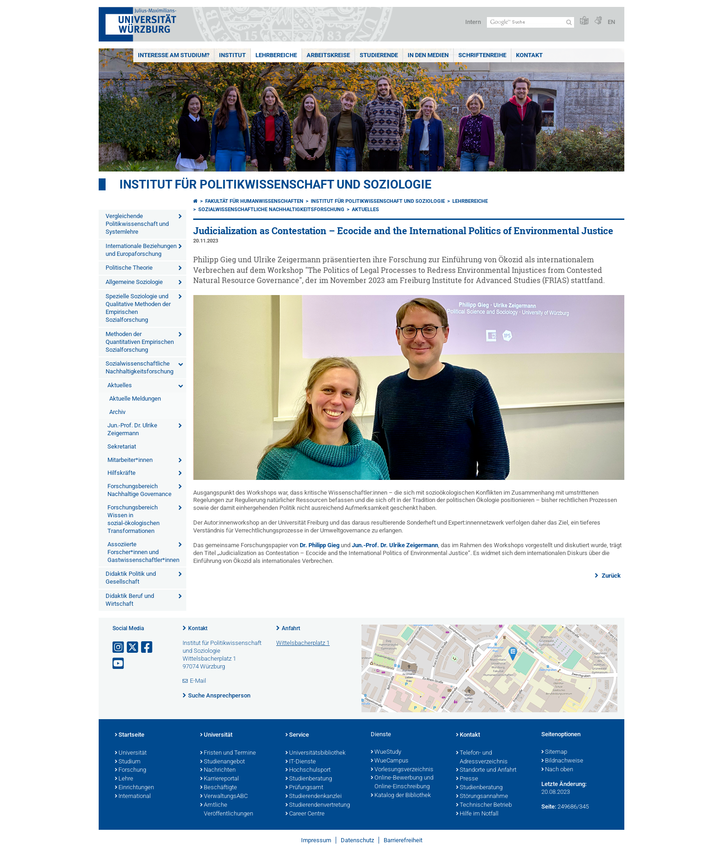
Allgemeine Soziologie (134, 281)
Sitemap (554, 752)
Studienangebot (222, 762)
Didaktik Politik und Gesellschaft (131, 577)
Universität (131, 753)
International (133, 796)
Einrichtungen (134, 788)
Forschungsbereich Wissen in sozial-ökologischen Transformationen (133, 519)
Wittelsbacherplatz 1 (303, 642)
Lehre (124, 779)
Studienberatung (308, 779)
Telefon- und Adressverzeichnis (482, 757)
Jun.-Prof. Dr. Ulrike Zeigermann (132, 429)
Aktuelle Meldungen (135, 398)
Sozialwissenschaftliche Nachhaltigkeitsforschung (139, 367)
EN (611, 21)
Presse (467, 779)
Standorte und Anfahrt (486, 770)
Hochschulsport (308, 770)
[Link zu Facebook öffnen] (147, 647)
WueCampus (390, 761)
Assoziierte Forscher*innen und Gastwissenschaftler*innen (143, 552)
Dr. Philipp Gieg (319, 545)
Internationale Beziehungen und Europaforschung (141, 249)
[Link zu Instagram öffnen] (119, 647)
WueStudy (386, 752)
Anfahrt (291, 628)
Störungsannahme (482, 796)
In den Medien (428, 55)
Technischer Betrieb (484, 805)
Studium (128, 762)
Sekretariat (121, 446)
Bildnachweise (562, 761)
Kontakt (529, 55)
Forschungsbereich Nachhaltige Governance (139, 490)
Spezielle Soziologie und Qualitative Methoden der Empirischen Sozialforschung (138, 308)
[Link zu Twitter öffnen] (133, 647)
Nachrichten (218, 770)
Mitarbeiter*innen (130, 459)
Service (297, 735)
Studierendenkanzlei (313, 796)
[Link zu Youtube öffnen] (119, 664)
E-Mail (198, 680)
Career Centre (305, 814)
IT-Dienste (300, 762)
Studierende (379, 55)
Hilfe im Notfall (477, 814)
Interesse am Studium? (173, 55)
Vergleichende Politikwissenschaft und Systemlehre (137, 224)
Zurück (610, 575)
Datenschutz (357, 840)
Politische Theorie (129, 267)
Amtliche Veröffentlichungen (226, 809)
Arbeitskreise (328, 55)
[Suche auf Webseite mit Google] (530, 22)
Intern (473, 21)
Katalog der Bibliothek (401, 796)
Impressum (316, 840)
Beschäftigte (218, 788)
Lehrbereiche (276, 55)
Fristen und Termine (228, 753)
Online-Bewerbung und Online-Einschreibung (402, 782)
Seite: (548, 806)
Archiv (117, 411)
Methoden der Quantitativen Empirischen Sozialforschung (140, 342)
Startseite (129, 735)
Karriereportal (219, 779)
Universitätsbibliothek (315, 753)
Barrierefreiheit (403, 840)
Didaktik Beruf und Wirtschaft (130, 599)
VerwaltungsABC (224, 796)
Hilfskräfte (121, 472)
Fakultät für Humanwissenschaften (254, 201)
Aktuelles (119, 385)
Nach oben (557, 770)
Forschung (130, 770)
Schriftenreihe (482, 55)
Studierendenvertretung (317, 805)
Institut (232, 55)
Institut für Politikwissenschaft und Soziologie (275, 184)
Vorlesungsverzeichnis (402, 770)
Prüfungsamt (304, 788)
